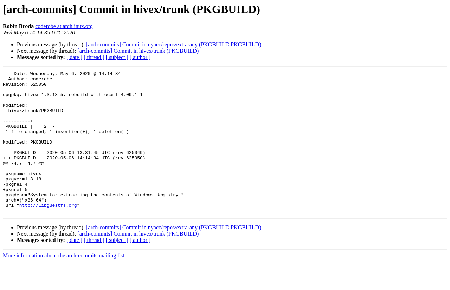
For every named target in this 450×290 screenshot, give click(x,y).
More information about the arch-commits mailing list (63, 284)
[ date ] (74, 57)
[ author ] (140, 57)
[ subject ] (117, 57)
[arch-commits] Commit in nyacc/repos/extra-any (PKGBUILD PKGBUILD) (173, 44)
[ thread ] (94, 57)
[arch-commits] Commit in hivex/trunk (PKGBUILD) (138, 51)
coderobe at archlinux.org (64, 26)
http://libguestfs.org (48, 232)
